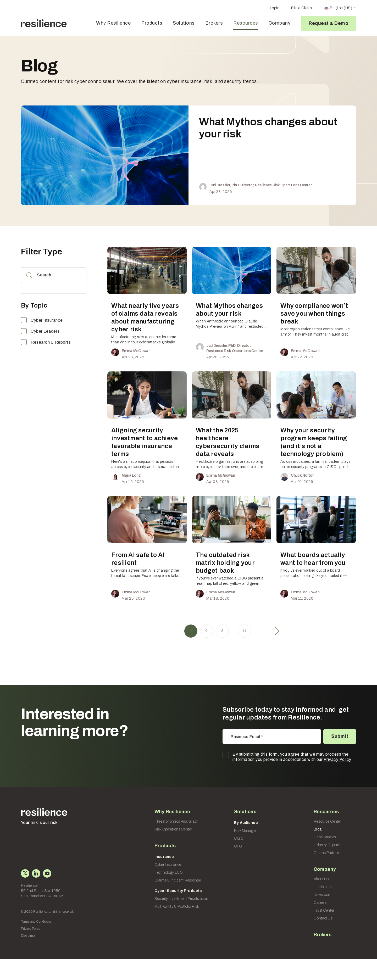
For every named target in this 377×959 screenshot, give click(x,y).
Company (280, 23)
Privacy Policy (337, 759)
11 (244, 631)
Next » (273, 631)
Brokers (214, 23)
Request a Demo (328, 23)
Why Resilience (113, 23)
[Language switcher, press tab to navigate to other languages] (340, 8)
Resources (245, 23)
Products (151, 23)
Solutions (184, 23)
